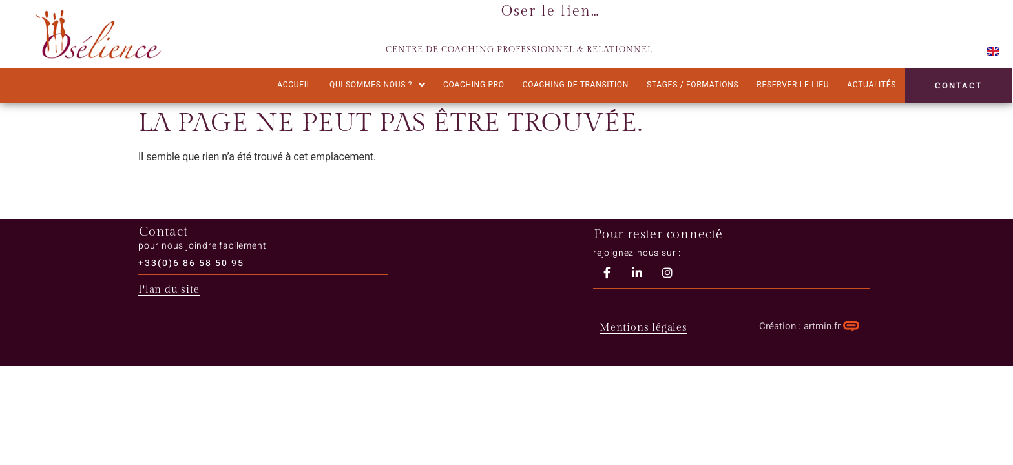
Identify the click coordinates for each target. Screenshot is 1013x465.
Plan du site (169, 290)
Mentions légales (643, 328)
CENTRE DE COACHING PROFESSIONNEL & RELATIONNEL (519, 50)
